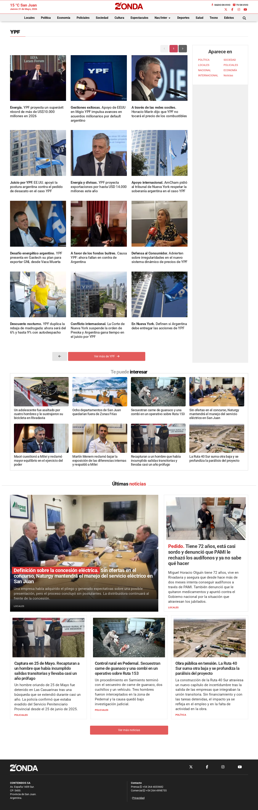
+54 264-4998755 (154, 790)
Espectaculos (139, 18)
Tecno (214, 18)
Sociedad (102, 18)
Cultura (119, 18)
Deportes (183, 18)
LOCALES (203, 65)
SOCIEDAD (230, 59)
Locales (29, 18)
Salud (199, 18)
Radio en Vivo (220, 5)
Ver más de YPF (106, 356)
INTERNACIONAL (208, 75)
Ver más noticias (129, 730)
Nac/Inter (163, 18)
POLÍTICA (203, 59)
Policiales (83, 18)
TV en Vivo (240, 5)
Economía (63, 18)
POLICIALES (231, 65)
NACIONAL (204, 70)
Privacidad (138, 798)
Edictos (229, 18)
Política (46, 18)
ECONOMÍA (230, 70)
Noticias (228, 75)
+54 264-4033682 (151, 786)
